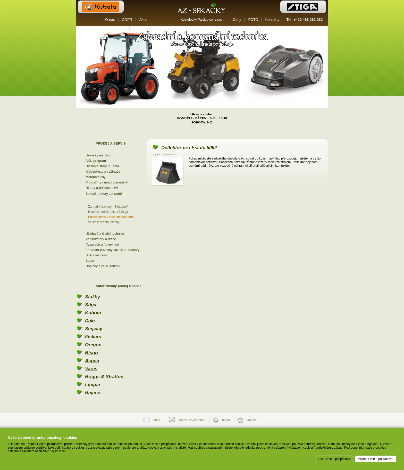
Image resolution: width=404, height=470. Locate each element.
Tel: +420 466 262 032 (305, 20)
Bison (91, 352)
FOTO (253, 20)
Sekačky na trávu (98, 155)
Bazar (90, 261)
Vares (91, 368)
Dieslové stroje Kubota (102, 166)
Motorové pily (95, 177)
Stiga (90, 304)
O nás (110, 20)
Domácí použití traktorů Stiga (108, 212)
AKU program (96, 161)
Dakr (90, 320)
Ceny (237, 20)
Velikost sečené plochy (103, 222)
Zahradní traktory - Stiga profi (108, 206)
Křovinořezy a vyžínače (103, 171)
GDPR (127, 20)
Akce (143, 20)
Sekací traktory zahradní (104, 194)
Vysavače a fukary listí (102, 244)
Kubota (93, 312)
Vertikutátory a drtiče (101, 239)
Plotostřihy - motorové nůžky (107, 182)
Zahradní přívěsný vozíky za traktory (113, 250)
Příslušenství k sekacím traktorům (111, 217)
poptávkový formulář (191, 420)
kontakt (252, 420)
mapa (226, 420)
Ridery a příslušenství (102, 188)
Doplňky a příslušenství (103, 266)
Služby (92, 296)
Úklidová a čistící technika (105, 234)
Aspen (92, 360)
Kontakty (272, 20)
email (156, 420)
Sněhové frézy (96, 255)
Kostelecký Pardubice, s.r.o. (201, 19)
